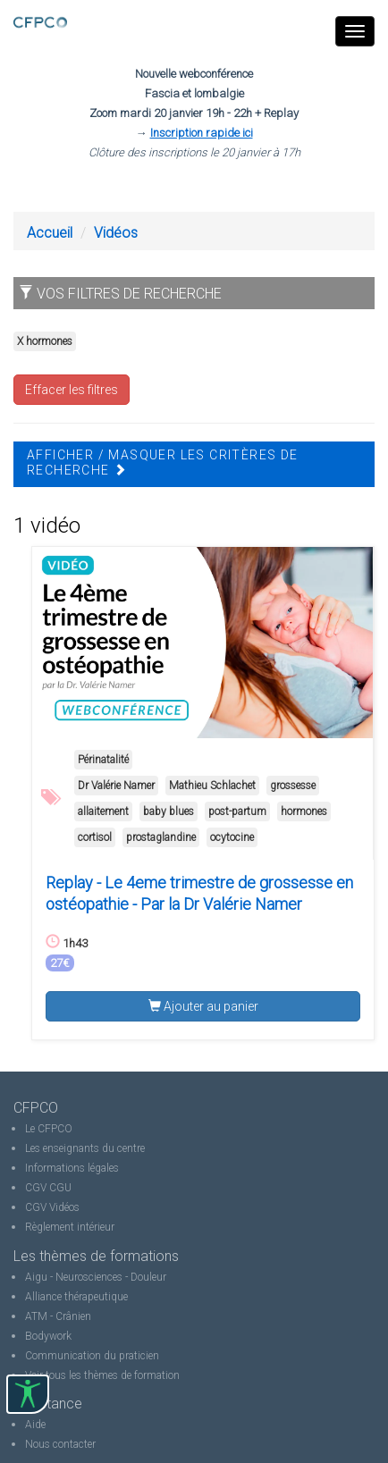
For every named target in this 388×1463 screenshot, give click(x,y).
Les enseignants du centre (85, 1148)
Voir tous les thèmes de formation (102, 1375)
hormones (304, 811)
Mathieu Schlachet (212, 785)
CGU (60, 1187)
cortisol (95, 837)
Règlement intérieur (69, 1227)
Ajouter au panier (203, 1006)
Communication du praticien (92, 1355)
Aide (35, 1424)
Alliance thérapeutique (76, 1297)
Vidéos (116, 232)
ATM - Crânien (58, 1316)
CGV (35, 1187)
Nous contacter (60, 1444)
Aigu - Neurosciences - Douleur (95, 1277)
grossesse (293, 785)
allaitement (103, 811)
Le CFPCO (48, 1128)
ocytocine (232, 837)
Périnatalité (103, 759)
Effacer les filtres (71, 390)
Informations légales (72, 1168)
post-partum (237, 811)
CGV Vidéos (52, 1207)
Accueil (49, 232)
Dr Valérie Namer (116, 785)
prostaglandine (161, 837)
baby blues (168, 811)
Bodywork (48, 1336)
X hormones (44, 341)
